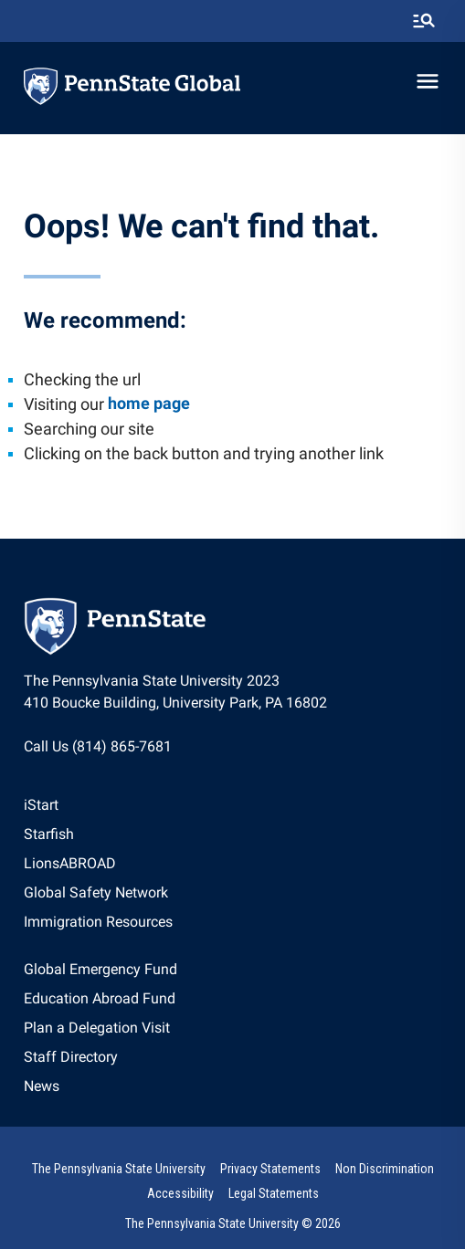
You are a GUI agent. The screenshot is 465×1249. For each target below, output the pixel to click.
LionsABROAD (70, 863)
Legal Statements (273, 1193)
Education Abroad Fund (99, 998)
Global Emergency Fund (100, 969)
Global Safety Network (96, 892)
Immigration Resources (98, 921)
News (41, 1086)
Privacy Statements (270, 1168)
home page (149, 403)
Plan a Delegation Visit (97, 1027)
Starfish (49, 834)
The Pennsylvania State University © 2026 (233, 1223)
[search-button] (424, 21)
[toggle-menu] (427, 81)
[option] (98, 805)
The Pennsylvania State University (119, 1168)
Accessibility (180, 1193)
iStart (41, 804)
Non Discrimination (384, 1168)
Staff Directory (71, 1056)
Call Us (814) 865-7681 (98, 746)
